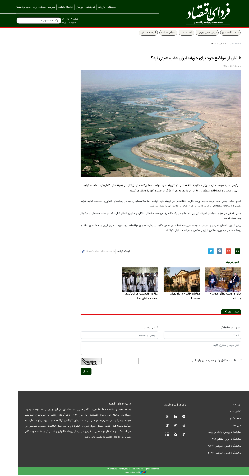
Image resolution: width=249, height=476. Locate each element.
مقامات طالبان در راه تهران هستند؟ (176, 297)
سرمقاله (111, 7)
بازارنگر (101, 7)
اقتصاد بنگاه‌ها (65, 7)
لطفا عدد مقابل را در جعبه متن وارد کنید (207, 362)
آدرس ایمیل (143, 329)
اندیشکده (90, 7)
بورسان (79, 7)
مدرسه (51, 7)
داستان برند (39, 7)
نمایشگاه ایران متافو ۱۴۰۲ (217, 441)
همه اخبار (227, 420)
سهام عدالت (159, 34)
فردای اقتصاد (201, 13)
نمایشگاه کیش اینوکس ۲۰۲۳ (216, 447)
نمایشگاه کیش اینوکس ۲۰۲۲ (216, 454)
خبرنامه (228, 427)
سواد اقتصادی (221, 34)
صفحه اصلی (226, 45)
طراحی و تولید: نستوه (127, 473)
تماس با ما (226, 413)
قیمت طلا (177, 34)
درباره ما (228, 406)
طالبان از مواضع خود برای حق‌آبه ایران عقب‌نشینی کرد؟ (187, 60)
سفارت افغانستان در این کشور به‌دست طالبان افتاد (133, 297)
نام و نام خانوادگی (222, 329)
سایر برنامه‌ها (23, 7)
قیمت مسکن (139, 34)
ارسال (77, 373)
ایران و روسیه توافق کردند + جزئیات (217, 297)
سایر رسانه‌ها (208, 45)
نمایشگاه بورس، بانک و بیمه (216, 434)
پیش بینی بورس (198, 34)
